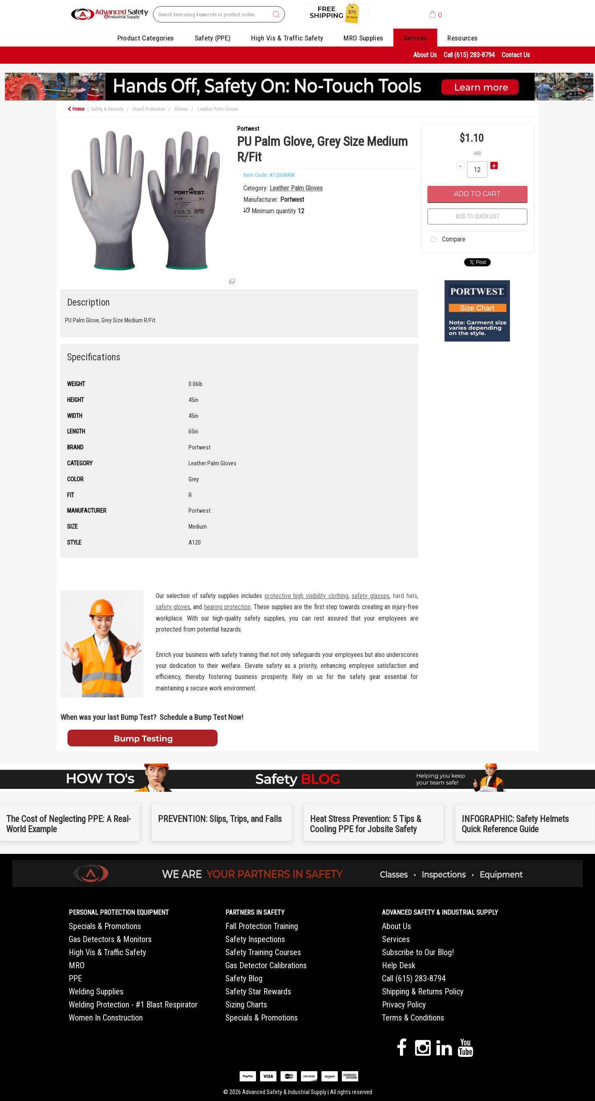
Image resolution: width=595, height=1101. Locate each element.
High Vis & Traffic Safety (287, 38)
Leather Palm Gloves (218, 109)
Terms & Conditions (413, 1018)
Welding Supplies (96, 991)
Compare (446, 239)
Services (415, 38)
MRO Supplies (363, 38)
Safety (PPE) (213, 38)
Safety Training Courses (263, 952)
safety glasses (370, 596)
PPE (75, 978)
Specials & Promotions (105, 926)
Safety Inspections (255, 939)
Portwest (248, 128)
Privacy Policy (404, 1004)
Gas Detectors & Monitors (110, 939)
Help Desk (398, 965)
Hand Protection (149, 109)
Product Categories (145, 38)
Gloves (181, 109)
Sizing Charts (246, 1004)
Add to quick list (477, 216)
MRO (77, 965)
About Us (425, 55)
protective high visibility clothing (306, 596)
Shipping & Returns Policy (422, 991)
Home (75, 109)
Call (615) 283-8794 (469, 55)
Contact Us (516, 55)
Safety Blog (244, 978)
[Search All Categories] (219, 14)
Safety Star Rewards (258, 991)
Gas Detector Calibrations (266, 965)
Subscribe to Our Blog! (418, 952)
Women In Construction (106, 1018)
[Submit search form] (276, 14)
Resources (462, 38)
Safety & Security (107, 109)
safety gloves (173, 607)
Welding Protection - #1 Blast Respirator (133, 1004)
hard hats (405, 596)
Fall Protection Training (261, 926)
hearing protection (227, 607)
